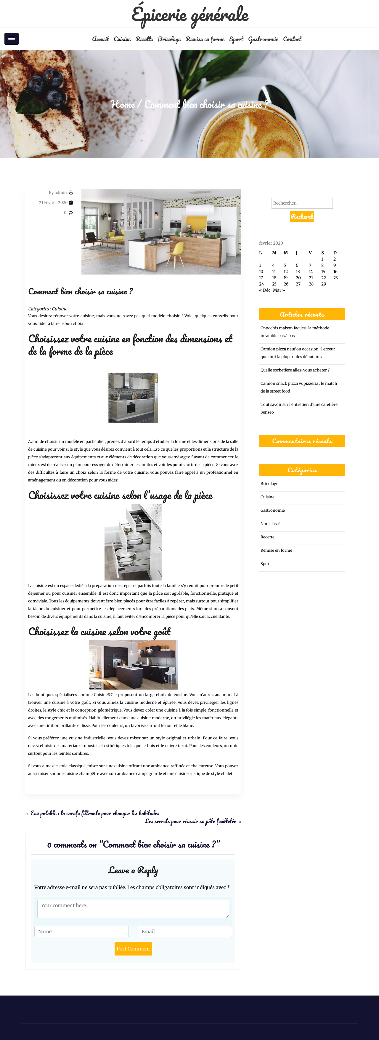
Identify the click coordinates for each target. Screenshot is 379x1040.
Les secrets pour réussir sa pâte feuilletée (190, 821)
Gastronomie (263, 39)
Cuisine (122, 39)
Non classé (270, 523)
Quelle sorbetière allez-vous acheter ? (295, 370)
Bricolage (169, 39)
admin (58, 192)
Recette (144, 39)
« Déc (264, 290)
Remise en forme (204, 39)
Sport (236, 39)
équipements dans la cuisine (85, 616)
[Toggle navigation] (11, 39)
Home (123, 104)
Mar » (279, 290)
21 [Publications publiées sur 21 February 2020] (311, 277)
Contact (292, 39)
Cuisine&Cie (105, 694)
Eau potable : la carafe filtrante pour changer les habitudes (94, 813)
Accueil (100, 39)
